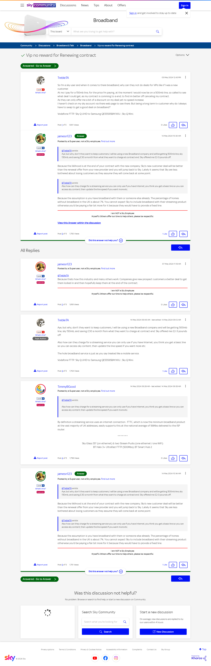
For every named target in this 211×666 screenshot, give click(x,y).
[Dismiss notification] (186, 13)
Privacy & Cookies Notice (91, 649)
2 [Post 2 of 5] (62, 304)
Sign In (184, 5)
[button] (185, 77)
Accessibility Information (116, 649)
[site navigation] (22, 5)
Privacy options (47, 649)
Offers (122, 5)
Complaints (137, 649)
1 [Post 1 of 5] (62, 125)
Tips (96, 5)
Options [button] (180, 54)
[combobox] (112, 31)
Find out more (108, 141)
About (108, 5)
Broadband (105, 20)
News (85, 5)
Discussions (68, 5)
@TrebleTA (67, 150)
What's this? (40, 93)
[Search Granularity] (60, 31)
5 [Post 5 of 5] (62, 234)
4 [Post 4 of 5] (62, 458)
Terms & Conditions (67, 649)
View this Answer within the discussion (79, 222)
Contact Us (151, 649)
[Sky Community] (41, 5)
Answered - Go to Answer (39, 65)
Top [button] (204, 649)
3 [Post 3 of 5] (62, 371)
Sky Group (165, 649)
